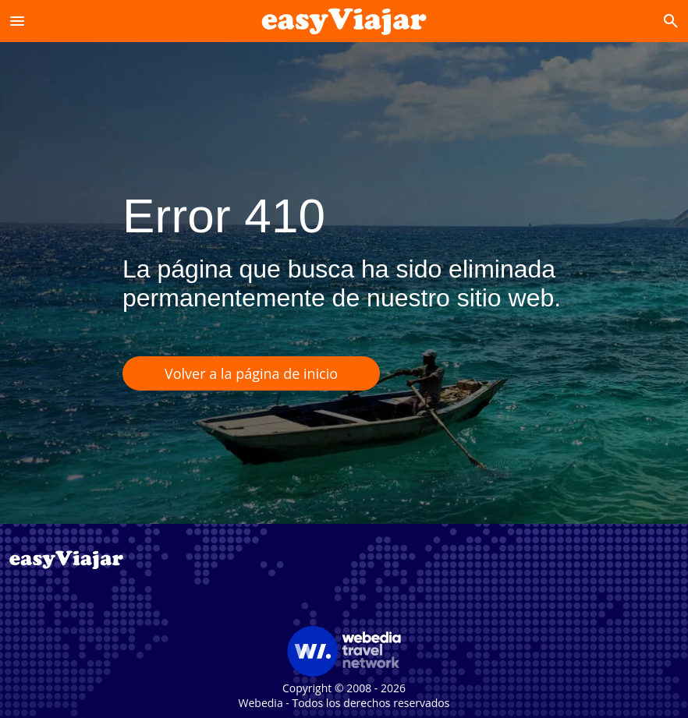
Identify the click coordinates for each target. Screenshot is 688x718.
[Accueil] (344, 20)
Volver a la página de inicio (251, 373)
